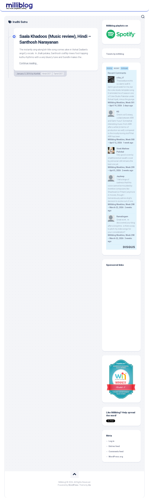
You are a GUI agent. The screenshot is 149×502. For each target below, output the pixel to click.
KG (118, 112)
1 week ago (128, 143)
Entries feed (114, 446)
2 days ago (128, 105)
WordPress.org (116, 456)
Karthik (37, 73)
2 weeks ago (127, 170)
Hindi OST (46, 74)
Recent (116, 68)
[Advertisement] (123, 328)
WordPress (73, 485)
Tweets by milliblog (115, 54)
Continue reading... (28, 63)
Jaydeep (120, 176)
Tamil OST (58, 74)
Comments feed (116, 451)
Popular (124, 68)
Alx (89, 485)
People (109, 68)
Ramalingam (122, 216)
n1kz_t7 (120, 78)
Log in (111, 441)
